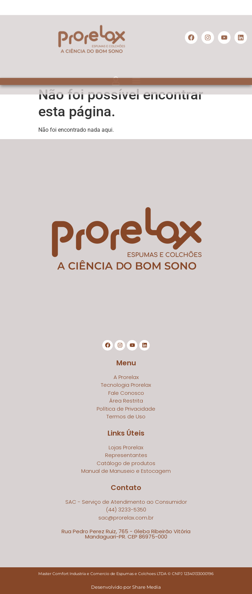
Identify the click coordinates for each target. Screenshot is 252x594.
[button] (116, 86)
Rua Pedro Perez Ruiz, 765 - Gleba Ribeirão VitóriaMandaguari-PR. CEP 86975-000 (126, 534)
